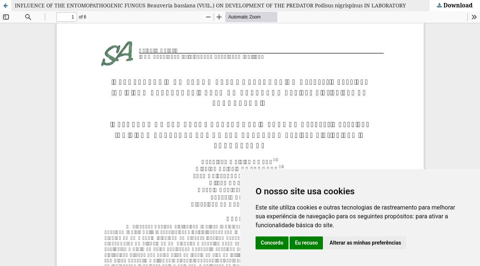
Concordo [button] (272, 243)
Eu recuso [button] (306, 243)
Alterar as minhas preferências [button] (365, 243)
